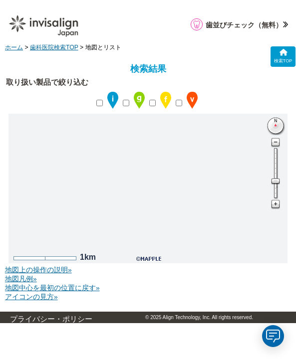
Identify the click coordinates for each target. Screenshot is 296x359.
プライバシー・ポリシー (51, 319)
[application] (273, 336)
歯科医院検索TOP (54, 47)
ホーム (14, 47)
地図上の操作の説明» (38, 270)
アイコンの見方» (31, 297)
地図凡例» (21, 279)
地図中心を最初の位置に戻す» (52, 288)
